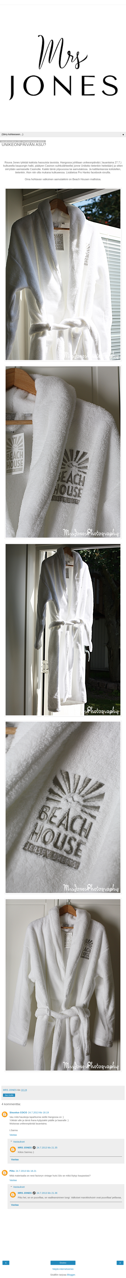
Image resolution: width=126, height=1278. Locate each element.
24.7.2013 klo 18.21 (26, 1171)
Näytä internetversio (63, 1269)
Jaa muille (9, 1095)
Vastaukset (19, 1141)
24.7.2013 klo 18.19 (38, 1112)
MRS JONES (25, 1147)
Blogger (71, 1274)
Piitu (12, 1171)
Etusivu (63, 1263)
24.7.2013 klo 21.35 (47, 1147)
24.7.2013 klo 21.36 (47, 1193)
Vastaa (13, 1135)
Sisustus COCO (18, 1112)
